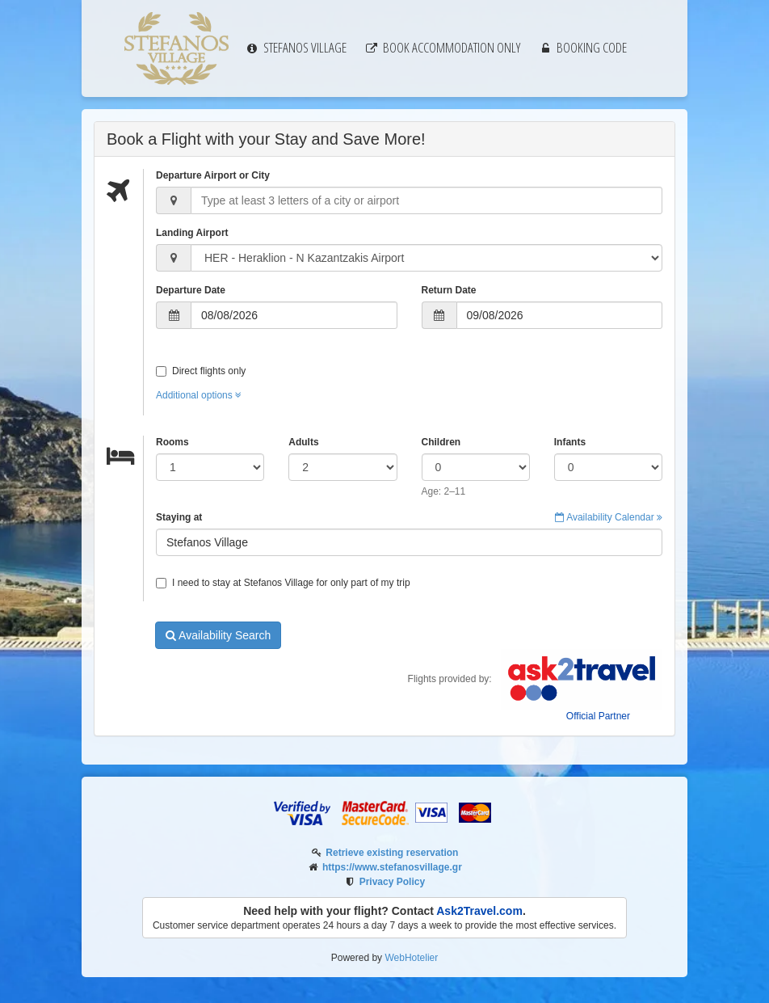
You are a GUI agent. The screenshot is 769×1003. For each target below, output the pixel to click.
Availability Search (218, 635)
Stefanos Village (296, 47)
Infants (570, 442)
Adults (303, 442)
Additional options (199, 395)
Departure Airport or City (213, 175)
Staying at (179, 517)
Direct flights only (201, 371)
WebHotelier (411, 957)
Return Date (449, 290)
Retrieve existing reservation (392, 852)
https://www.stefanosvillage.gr (392, 867)
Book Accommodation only (442, 47)
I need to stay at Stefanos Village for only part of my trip (283, 582)
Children (441, 442)
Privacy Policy (392, 881)
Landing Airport (192, 232)
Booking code (582, 47)
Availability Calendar (608, 517)
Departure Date (190, 290)
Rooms (172, 442)
